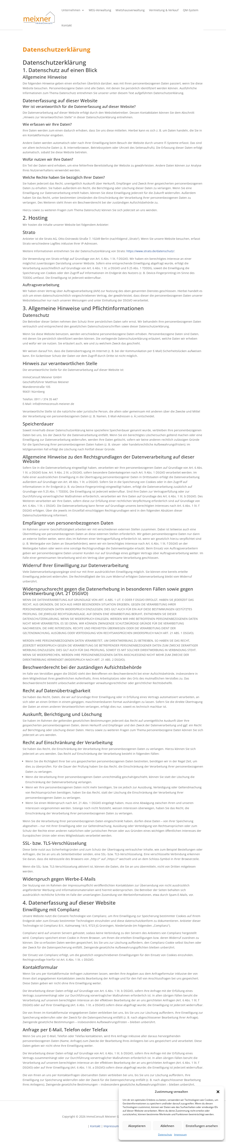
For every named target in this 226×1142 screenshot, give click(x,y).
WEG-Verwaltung (100, 10)
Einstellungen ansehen (202, 1126)
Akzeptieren (136, 1126)
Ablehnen (167, 1126)
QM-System (190, 10)
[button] (218, 1092)
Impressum (180, 1134)
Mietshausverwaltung (130, 10)
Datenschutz (165, 1134)
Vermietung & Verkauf (164, 10)
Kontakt (67, 25)
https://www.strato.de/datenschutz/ (150, 251)
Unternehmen (71, 10)
